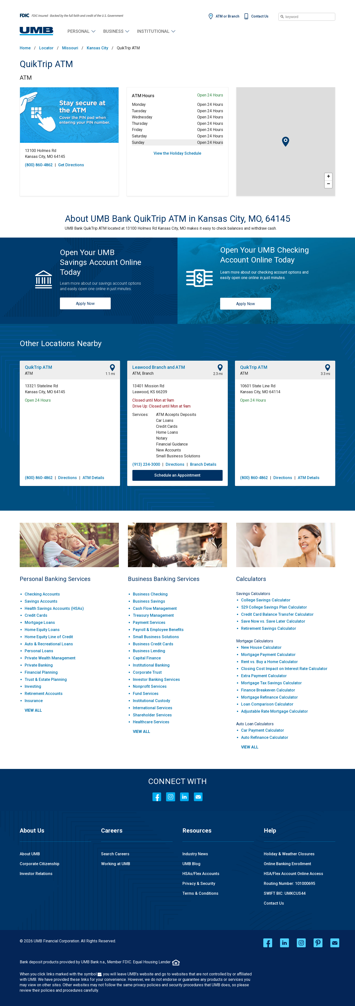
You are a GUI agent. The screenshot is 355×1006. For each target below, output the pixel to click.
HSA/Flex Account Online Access (293, 873)
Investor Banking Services (156, 679)
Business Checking (150, 594)
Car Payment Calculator (262, 730)
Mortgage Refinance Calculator (269, 697)
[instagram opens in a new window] (301, 942)
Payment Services (149, 622)
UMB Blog (191, 863)
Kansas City (97, 48)
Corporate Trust (147, 672)
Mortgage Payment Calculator (268, 654)
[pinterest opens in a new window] (318, 942)
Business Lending (149, 651)
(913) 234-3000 (146, 464)
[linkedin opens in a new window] (284, 942)
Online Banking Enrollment (287, 863)
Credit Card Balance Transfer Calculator (277, 614)
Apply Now (85, 303)
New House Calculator (261, 647)
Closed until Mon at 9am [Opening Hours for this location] (153, 400)
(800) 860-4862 (39, 477)
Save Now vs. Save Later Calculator (273, 621)
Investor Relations (36, 873)
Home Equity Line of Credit (49, 636)
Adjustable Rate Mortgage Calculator (274, 711)
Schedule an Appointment (177, 475)
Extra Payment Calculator (264, 675)
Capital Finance (147, 658)
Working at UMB (115, 863)
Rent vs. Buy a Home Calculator (269, 661)
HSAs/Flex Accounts (200, 873)
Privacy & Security (198, 883)
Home (25, 48)
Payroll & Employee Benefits (158, 629)
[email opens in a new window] (334, 942)
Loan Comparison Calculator (267, 704)
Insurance (34, 700)
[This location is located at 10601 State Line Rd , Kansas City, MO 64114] (285, 389)
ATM (26, 77)
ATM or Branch (227, 16)
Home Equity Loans (42, 629)
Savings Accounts (41, 601)
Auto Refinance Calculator (264, 737)
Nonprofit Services (150, 686)
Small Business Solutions (156, 636)
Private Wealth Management (50, 658)
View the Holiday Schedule (177, 153)
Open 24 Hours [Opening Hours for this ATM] (210, 95)
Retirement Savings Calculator (268, 628)
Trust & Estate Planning (46, 679)
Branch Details (203, 464)
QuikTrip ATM (46, 64)
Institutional (153, 31)
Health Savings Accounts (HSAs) (54, 608)
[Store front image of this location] (69, 115)
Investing (33, 686)
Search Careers (115, 854)
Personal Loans (39, 651)
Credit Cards (36, 615)
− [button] (328, 184)
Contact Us (259, 16)
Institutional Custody (151, 700)
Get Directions (71, 165)
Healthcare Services (151, 722)
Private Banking (39, 665)
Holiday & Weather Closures (289, 854)
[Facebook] (157, 797)
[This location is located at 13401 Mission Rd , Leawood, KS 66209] (177, 389)
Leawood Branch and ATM (158, 367)
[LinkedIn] (184, 797)
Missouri (70, 48)
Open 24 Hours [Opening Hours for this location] (38, 400)
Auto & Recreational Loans (49, 644)
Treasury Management (153, 615)
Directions (67, 477)
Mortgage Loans (40, 622)
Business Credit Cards (153, 644)
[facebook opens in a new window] (267, 942)
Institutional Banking (151, 665)
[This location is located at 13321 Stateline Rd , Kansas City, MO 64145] (70, 389)
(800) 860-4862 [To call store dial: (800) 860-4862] (39, 165)
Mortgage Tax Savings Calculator (271, 683)
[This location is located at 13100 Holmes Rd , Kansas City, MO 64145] (69, 154)
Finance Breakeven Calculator (268, 690)
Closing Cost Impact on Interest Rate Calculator (284, 668)
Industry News (195, 854)
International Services (152, 708)
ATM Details (93, 477)
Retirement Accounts (44, 693)
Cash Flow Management (155, 608)
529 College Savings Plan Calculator (274, 607)
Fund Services (146, 693)
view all (33, 710)
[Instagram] (171, 797)
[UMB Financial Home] (37, 31)
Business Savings (149, 601)
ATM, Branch (143, 373)
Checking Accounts (42, 594)
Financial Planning (41, 672)
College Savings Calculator (265, 600)
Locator (46, 48)
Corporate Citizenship (39, 863)
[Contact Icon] (198, 797)
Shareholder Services (152, 715)
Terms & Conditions (200, 893)
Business (113, 31)
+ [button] (328, 177)
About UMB (30, 854)
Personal (79, 31)
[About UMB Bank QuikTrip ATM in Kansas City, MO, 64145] (177, 218)
